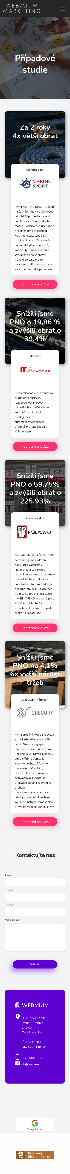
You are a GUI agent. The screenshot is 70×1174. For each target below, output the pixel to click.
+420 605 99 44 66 (34, 1058)
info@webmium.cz (32, 1064)
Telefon (9, 905)
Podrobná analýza (35, 284)
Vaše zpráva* (13, 920)
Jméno (8, 875)
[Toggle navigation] (62, 8)
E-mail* (9, 890)
